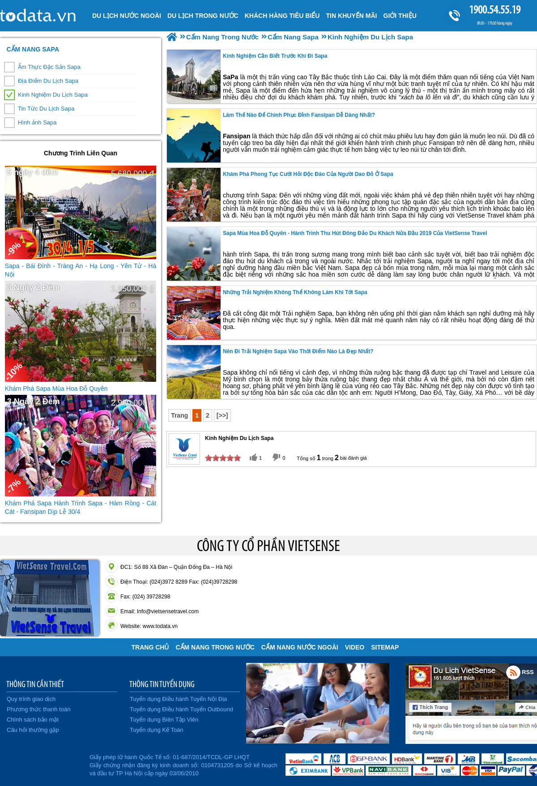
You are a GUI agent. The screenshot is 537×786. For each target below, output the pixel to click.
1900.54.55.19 (494, 9)
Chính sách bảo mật (33, 719)
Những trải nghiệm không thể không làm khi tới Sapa (295, 292)
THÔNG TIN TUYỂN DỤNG (162, 684)
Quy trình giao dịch (31, 699)
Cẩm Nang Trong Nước (214, 647)
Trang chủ (150, 647)
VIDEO (355, 647)
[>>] (222, 415)
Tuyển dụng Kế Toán (156, 729)
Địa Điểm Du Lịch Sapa (48, 80)
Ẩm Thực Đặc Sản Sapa (49, 67)
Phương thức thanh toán (38, 709)
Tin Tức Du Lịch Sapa (46, 108)
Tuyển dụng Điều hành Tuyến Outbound (181, 709)
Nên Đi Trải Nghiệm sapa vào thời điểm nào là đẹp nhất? (298, 351)
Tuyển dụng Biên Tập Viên (164, 719)
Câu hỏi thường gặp (33, 729)
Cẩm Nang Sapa (32, 49)
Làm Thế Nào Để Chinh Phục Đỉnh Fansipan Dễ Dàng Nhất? (299, 115)
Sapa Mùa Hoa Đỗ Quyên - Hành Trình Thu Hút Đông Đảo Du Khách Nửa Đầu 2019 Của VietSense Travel (355, 233)
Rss (513, 672)
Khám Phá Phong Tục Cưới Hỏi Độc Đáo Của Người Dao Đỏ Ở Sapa (308, 174)
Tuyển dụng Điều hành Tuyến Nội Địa (178, 699)
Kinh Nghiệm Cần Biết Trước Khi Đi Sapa (275, 56)
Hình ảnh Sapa (37, 122)
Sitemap (385, 647)
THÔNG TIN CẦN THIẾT (35, 684)
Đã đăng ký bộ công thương (43, 764)
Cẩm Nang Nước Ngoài (299, 647)
